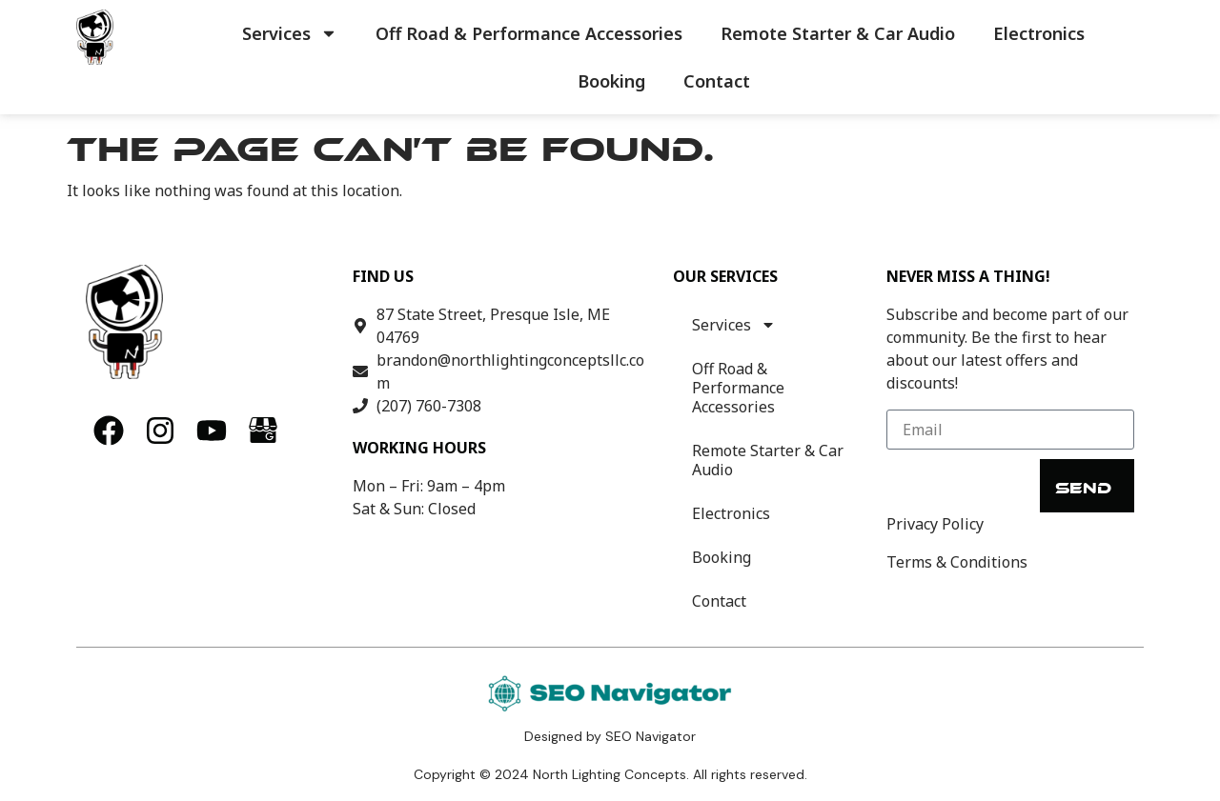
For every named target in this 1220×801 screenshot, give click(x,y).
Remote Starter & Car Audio (838, 33)
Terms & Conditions (956, 561)
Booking (611, 81)
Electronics (1039, 33)
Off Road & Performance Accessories (529, 33)
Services (289, 33)
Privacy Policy (935, 523)
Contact (716, 81)
